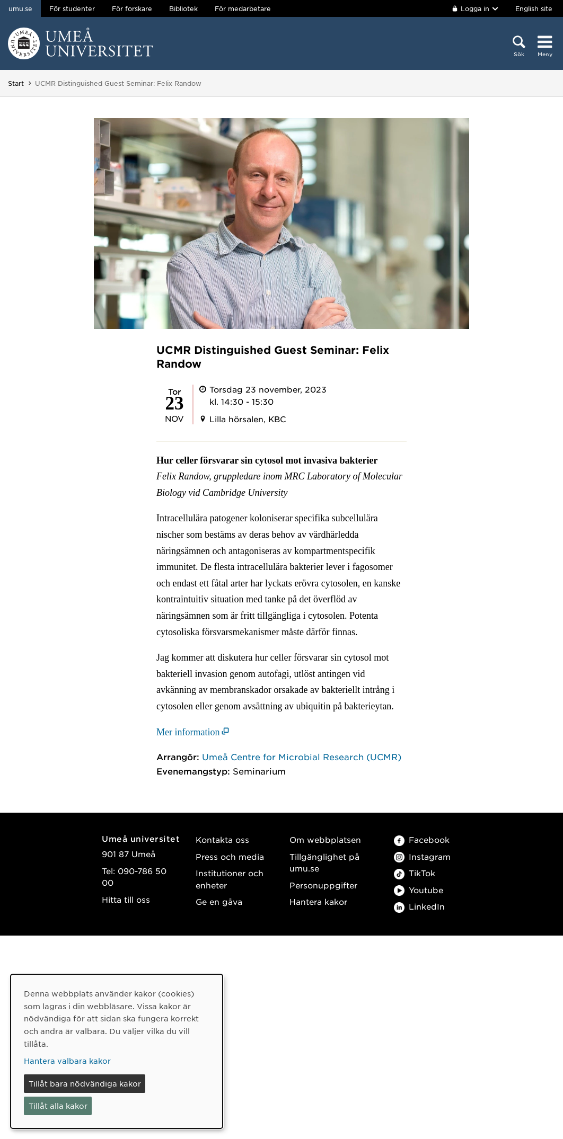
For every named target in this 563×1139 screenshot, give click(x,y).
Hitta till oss (126, 899)
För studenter (72, 8)
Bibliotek (183, 8)
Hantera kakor (318, 901)
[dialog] (117, 1051)
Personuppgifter (323, 885)
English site (533, 8)
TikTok (414, 873)
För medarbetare (243, 8)
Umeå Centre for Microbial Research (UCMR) (301, 756)
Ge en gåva (219, 901)
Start (16, 83)
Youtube (418, 890)
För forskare (132, 8)
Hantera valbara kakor (67, 1060)
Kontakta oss (222, 839)
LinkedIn (419, 906)
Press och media (230, 856)
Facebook (422, 839)
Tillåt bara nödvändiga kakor (85, 1083)
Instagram (422, 856)
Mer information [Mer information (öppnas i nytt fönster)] (187, 732)
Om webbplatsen (325, 839)
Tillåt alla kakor (58, 1105)
